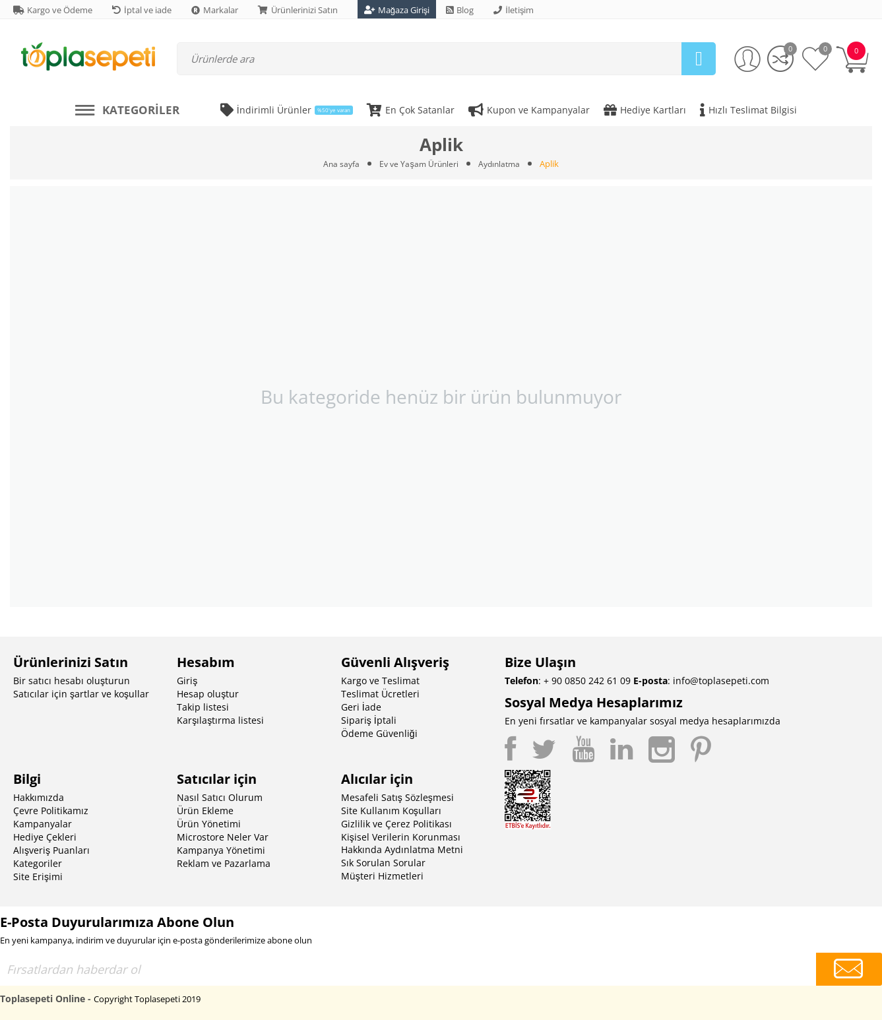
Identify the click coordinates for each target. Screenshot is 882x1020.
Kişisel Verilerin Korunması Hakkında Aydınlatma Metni (402, 843)
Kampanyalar (42, 823)
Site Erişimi (38, 876)
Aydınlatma (501, 164)
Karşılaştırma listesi (220, 720)
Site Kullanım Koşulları (391, 810)
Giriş (187, 680)
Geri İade (361, 707)
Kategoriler (37, 863)
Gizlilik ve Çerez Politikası (396, 823)
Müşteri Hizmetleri (382, 876)
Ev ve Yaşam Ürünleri (418, 164)
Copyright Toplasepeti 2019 (147, 999)
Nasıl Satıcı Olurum (220, 797)
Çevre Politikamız (50, 810)
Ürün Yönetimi (209, 823)
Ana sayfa (338, 164)
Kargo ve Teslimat (380, 680)
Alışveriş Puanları (51, 850)
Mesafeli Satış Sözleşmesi (397, 797)
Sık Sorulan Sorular (383, 862)
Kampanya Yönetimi (221, 850)
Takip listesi (203, 707)
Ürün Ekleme (205, 810)
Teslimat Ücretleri (380, 693)
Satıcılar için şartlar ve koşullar (81, 693)
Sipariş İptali (368, 720)
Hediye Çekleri (45, 837)
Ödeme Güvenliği (379, 733)
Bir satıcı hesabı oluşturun (71, 680)
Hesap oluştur (208, 693)
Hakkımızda (38, 797)
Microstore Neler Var (222, 837)
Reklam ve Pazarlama (223, 863)
